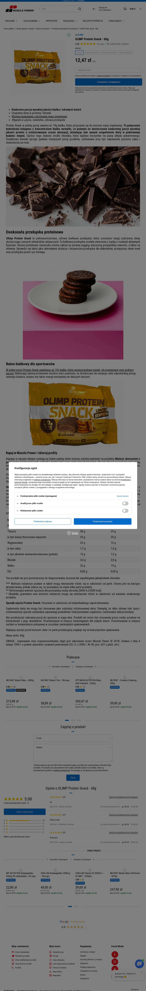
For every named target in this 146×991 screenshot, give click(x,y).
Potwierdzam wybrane (43, 521)
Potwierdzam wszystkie (102, 521)
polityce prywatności (42, 480)
